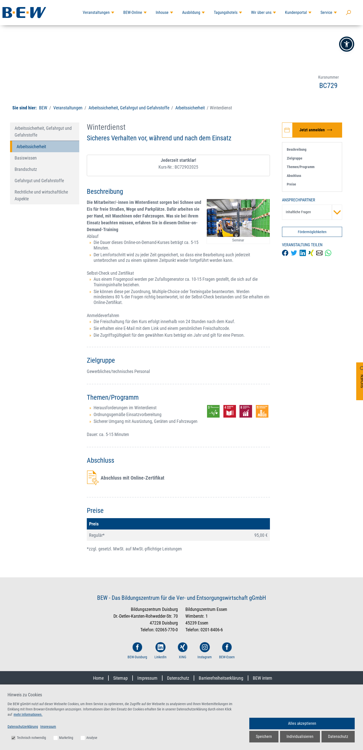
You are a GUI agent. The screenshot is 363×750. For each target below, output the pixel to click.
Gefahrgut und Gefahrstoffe (39, 180)
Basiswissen (26, 158)
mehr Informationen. (28, 714)
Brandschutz (26, 169)
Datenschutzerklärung (23, 727)
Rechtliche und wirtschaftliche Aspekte (41, 195)
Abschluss (294, 176)
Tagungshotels (225, 12)
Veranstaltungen (96, 12)
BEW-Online (132, 12)
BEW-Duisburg (137, 650)
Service (326, 12)
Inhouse (162, 12)
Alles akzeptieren (302, 723)
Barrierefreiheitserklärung (221, 678)
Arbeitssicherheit (190, 107)
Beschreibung (296, 149)
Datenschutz (178, 678)
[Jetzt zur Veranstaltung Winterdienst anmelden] (312, 130)
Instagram (204, 650)
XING (183, 650)
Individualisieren (300, 736)
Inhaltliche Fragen (314, 212)
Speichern (264, 736)
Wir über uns (261, 12)
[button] (346, 44)
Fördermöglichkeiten (312, 232)
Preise (291, 184)
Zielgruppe (294, 158)
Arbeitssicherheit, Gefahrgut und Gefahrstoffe (129, 107)
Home (98, 678)
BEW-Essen (227, 650)
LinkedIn (160, 650)
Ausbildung (191, 12)
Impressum (147, 678)
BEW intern (262, 678)
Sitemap (120, 678)
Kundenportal (296, 12)
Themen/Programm (300, 167)
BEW (43, 107)
